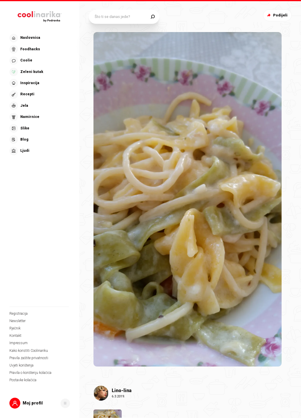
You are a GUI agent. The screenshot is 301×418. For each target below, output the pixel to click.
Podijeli (276, 15)
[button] (39, 403)
